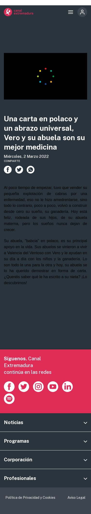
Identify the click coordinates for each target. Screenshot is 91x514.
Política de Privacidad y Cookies (30, 498)
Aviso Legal (76, 498)
